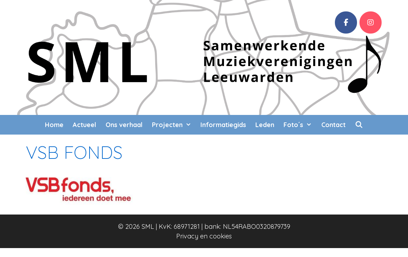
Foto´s (300, 125)
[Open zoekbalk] (359, 125)
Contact (333, 125)
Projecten (174, 125)
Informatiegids (223, 125)
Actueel (84, 125)
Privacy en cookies (204, 236)
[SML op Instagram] (370, 22)
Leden (264, 125)
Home (54, 125)
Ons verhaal (124, 125)
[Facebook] (346, 22)
